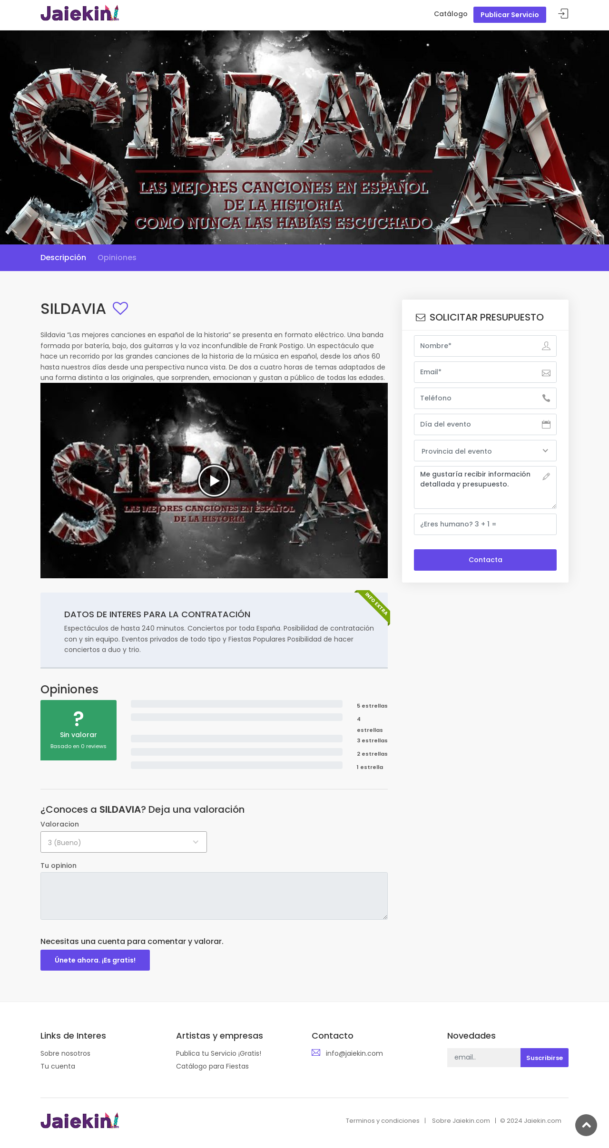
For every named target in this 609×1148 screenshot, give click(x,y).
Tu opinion (58, 865)
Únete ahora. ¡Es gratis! (95, 960)
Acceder (563, 14)
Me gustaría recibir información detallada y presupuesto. (485, 487)
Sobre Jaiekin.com (461, 1120)
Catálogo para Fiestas (212, 1066)
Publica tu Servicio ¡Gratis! (218, 1053)
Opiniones (117, 257)
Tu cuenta (57, 1066)
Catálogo (451, 14)
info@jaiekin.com (354, 1053)
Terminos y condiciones (383, 1120)
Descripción (63, 257)
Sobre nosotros (65, 1053)
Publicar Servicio (510, 14)
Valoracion (59, 824)
